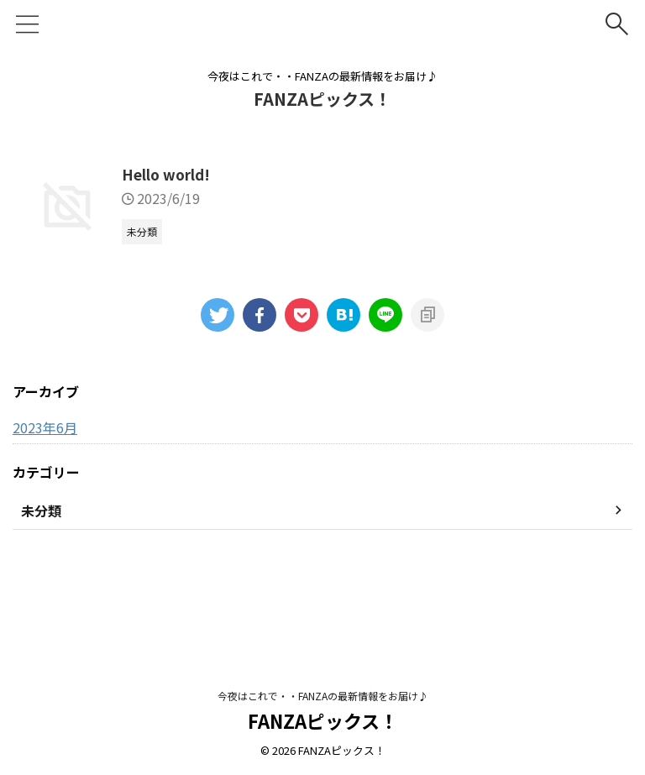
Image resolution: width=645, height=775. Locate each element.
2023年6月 (45, 511)
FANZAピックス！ (322, 98)
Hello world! (252, 175)
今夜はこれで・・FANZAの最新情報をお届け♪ (323, 696)
